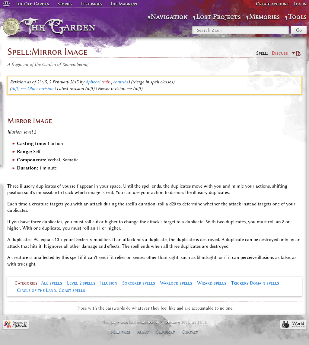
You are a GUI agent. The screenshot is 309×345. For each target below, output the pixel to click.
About (143, 331)
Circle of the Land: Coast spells (51, 290)
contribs (120, 82)
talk (106, 82)
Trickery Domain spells (255, 283)
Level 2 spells (81, 283)
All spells (51, 283)
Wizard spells (211, 283)
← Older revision (37, 88)
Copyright (165, 331)
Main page (120, 331)
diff (14, 88)
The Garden (62, 27)
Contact (190, 331)
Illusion (108, 283)
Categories (25, 283)
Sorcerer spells (138, 283)
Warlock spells (176, 283)
